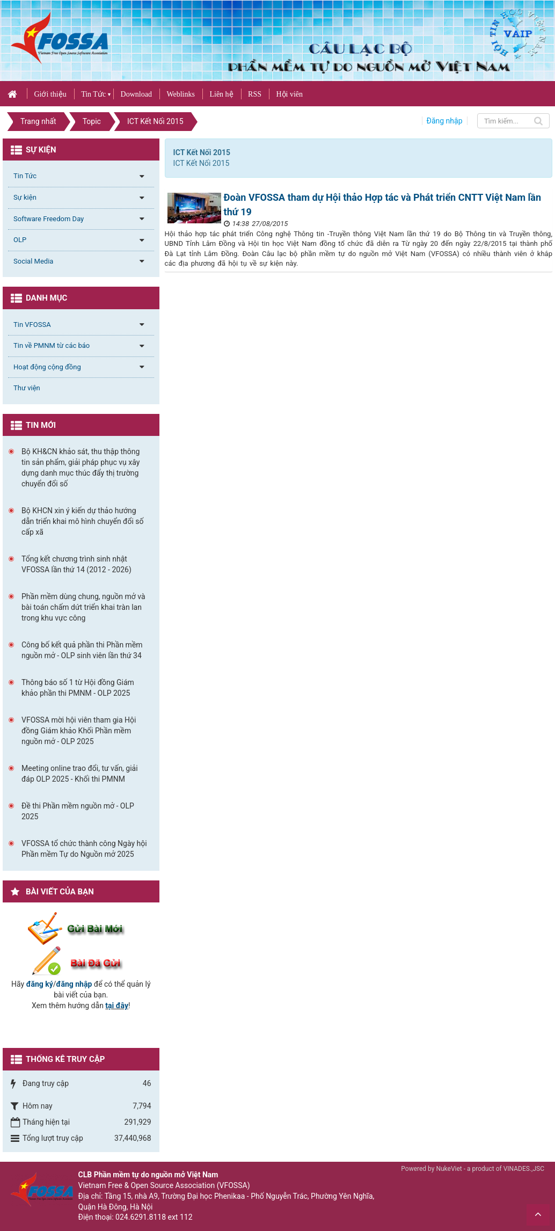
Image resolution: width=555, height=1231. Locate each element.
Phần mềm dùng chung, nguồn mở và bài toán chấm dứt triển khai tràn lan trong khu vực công (83, 607)
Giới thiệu (50, 94)
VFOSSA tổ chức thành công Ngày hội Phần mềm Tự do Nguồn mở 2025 (84, 848)
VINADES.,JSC (523, 1168)
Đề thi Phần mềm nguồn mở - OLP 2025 (77, 811)
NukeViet (449, 1168)
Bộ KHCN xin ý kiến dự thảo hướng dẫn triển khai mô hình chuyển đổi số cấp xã (82, 521)
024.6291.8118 (140, 1217)
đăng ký (39, 984)
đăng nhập (74, 984)
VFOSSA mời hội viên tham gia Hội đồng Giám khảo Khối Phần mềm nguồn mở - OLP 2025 (78, 731)
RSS (254, 94)
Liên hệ (221, 94)
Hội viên (289, 94)
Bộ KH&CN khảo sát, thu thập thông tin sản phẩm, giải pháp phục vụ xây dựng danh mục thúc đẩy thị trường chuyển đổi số (80, 467)
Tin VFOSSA (32, 325)
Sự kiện (24, 197)
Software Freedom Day (48, 219)
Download (136, 94)
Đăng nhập (445, 120)
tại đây (116, 1005)
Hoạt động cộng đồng (47, 367)
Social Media (33, 261)
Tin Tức (93, 94)
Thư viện (26, 388)
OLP (19, 240)
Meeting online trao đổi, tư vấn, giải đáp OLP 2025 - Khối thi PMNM (79, 773)
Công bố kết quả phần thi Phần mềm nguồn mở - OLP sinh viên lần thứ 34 (82, 650)
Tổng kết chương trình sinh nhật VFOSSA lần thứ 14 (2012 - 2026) (76, 564)
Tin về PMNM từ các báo (51, 345)
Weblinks (180, 94)
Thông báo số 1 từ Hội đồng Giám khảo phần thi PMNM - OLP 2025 (77, 687)
